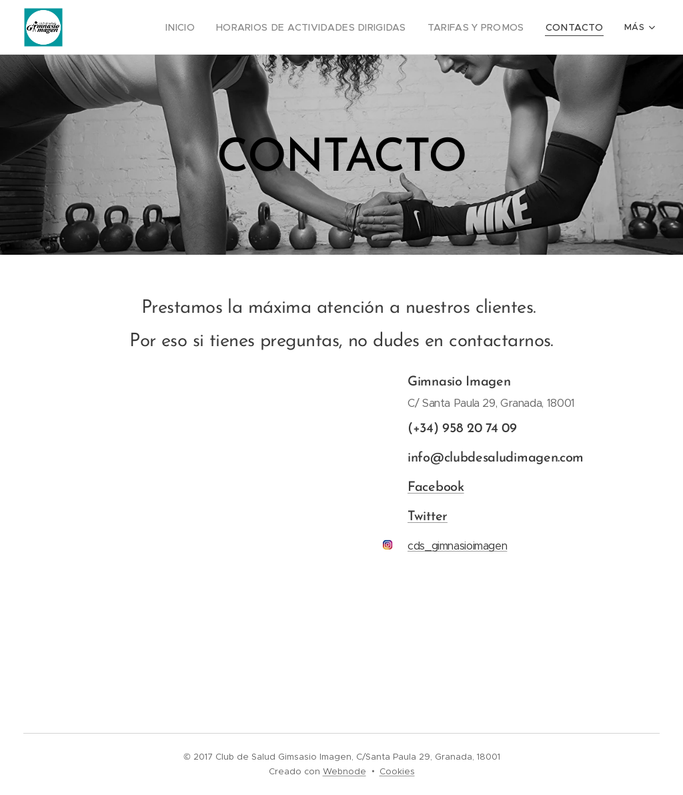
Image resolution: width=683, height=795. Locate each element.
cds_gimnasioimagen (457, 546)
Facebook (436, 487)
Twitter (428, 517)
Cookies (397, 771)
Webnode (344, 771)
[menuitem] (209, 27)
